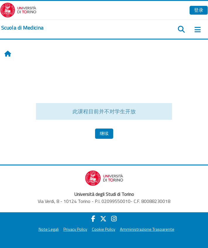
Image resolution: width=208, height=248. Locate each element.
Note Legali (49, 229)
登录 (198, 9)
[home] (22, 28)
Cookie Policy (103, 229)
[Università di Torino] (18, 9)
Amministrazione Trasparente (147, 229)
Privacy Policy (75, 229)
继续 (104, 133)
